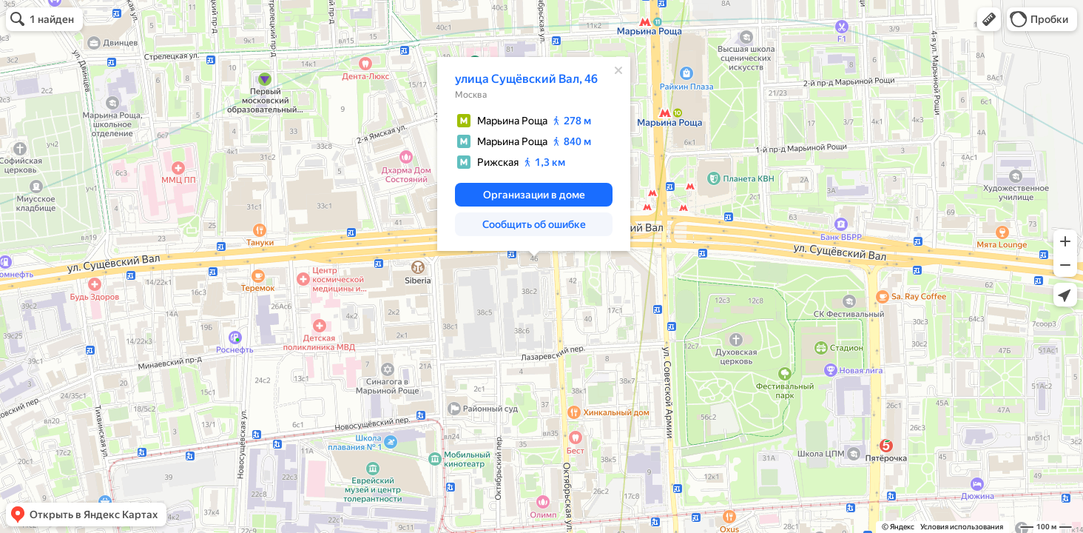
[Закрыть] (618, 70)
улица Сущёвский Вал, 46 (526, 79)
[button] (989, 19)
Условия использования (961, 527)
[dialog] (533, 154)
